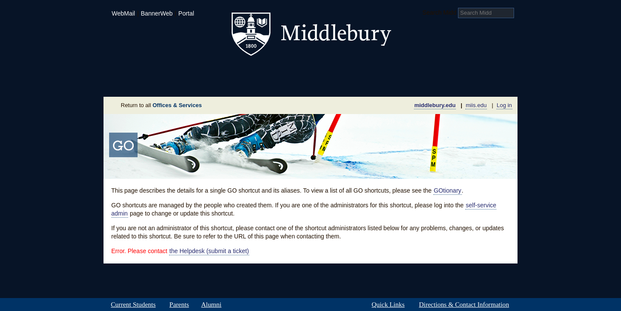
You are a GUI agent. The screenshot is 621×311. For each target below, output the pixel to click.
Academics (200, 71)
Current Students (133, 304)
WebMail (123, 13)
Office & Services (475, 84)
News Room (321, 84)
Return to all (161, 105)
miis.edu (476, 105)
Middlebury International (461, 71)
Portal (186, 13)
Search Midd (440, 12)
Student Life (268, 71)
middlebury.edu (435, 105)
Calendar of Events (392, 84)
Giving (273, 84)
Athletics (331, 71)
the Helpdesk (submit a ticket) (209, 251)
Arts (380, 71)
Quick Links (388, 304)
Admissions (134, 71)
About (146, 84)
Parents (179, 304)
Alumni (211, 304)
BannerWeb (157, 13)
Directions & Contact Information (464, 304)
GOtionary (447, 190)
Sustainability (220, 84)
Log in (504, 105)
